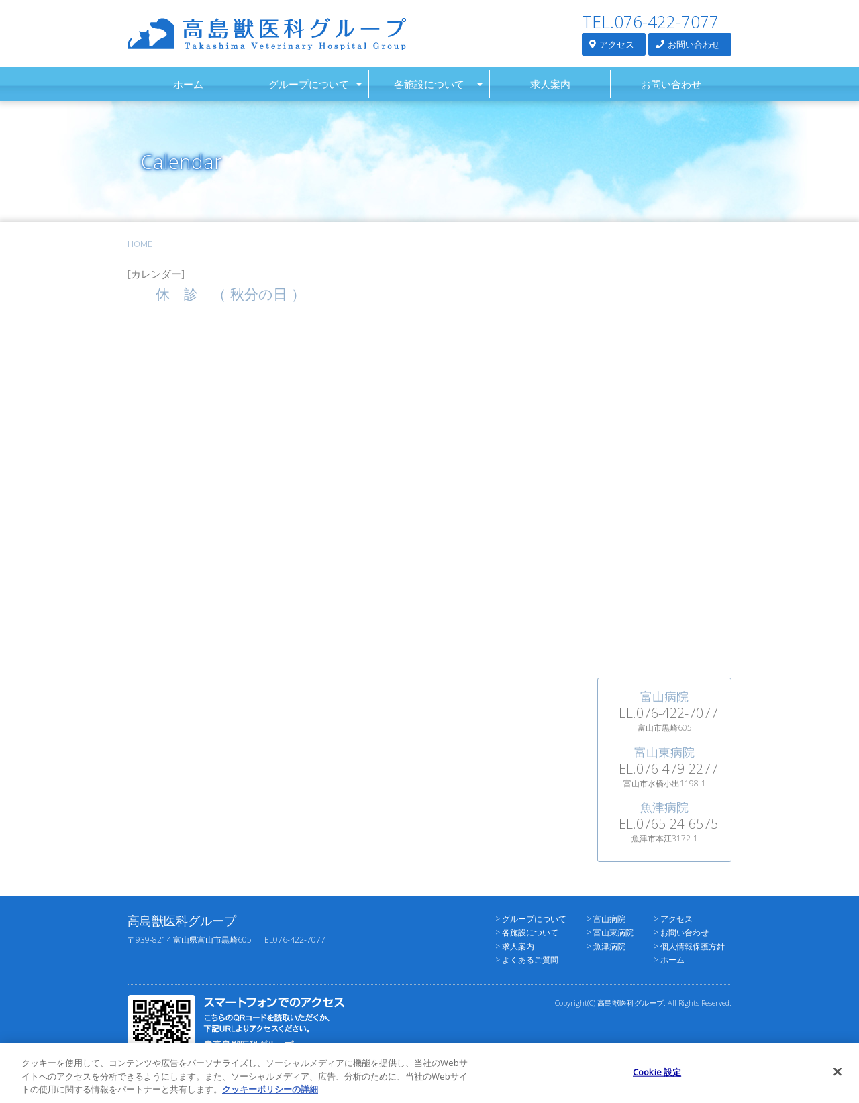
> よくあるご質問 (526, 959)
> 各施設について (526, 932)
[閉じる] (837, 1079)
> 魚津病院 (606, 946)
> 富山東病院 (610, 932)
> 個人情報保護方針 (689, 946)
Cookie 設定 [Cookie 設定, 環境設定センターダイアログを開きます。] (657, 1079)
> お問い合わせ (681, 932)
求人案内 (550, 84)
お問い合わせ (688, 44)
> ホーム (669, 959)
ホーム (188, 84)
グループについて (308, 84)
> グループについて (530, 919)
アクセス (611, 44)
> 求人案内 (514, 946)
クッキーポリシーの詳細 (270, 1096)
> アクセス (673, 919)
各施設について (429, 84)
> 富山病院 (606, 919)
